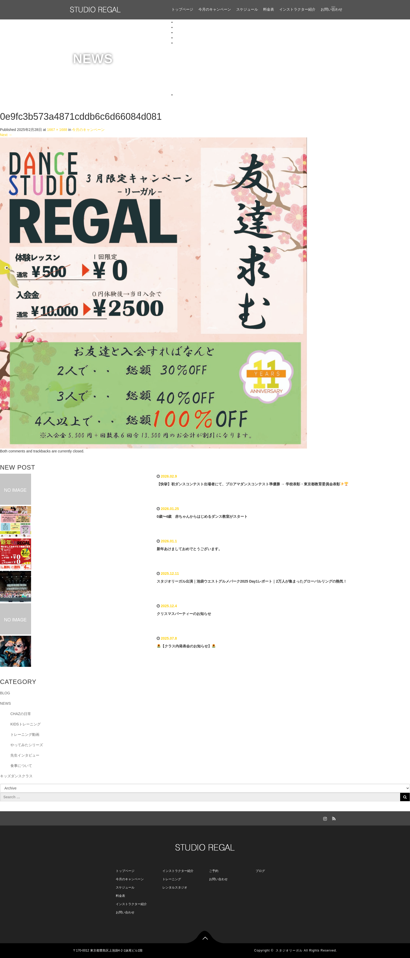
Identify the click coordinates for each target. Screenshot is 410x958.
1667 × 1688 (57, 130)
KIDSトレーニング (25, 724)
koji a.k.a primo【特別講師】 (209, 63)
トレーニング (171, 879)
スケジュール (247, 9)
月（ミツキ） (196, 74)
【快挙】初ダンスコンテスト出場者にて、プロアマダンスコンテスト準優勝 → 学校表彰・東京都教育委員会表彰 (252, 484)
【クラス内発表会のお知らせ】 (186, 646)
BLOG (5, 693)
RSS (333, 818)
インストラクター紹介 (297, 9)
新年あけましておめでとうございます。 (189, 549)
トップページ (182, 9)
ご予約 (213, 871)
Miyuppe (192, 89)
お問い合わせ (186, 95)
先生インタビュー (24, 755)
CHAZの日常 (20, 714)
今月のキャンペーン (214, 9)
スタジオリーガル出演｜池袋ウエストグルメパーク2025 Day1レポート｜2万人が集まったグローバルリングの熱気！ (252, 581)
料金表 (268, 9)
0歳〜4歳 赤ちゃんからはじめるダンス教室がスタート (202, 516)
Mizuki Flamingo (199, 58)
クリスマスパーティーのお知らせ (184, 614)
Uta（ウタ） (196, 79)
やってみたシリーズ (26, 745)
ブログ (260, 871)
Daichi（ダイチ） (200, 84)
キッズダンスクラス (16, 776)
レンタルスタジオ (174, 887)
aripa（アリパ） (199, 69)
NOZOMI (193, 48)
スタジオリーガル (289, 950)
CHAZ (191, 53)
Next (6, 135)
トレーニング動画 (24, 734)
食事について (21, 766)
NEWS (5, 703)
